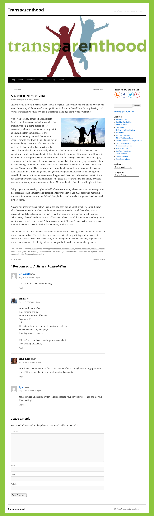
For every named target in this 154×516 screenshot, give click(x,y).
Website (14, 484)
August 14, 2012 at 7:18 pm (30, 391)
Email (13, 475)
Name (14, 465)
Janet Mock (120, 133)
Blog (13, 80)
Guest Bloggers (36, 249)
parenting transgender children (43, 251)
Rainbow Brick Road (123, 151)
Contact (61, 80)
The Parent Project (122, 156)
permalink (40, 254)
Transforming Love (123, 159)
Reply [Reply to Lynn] (21, 405)
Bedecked (16, 90)
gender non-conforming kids (63, 249)
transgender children (96, 251)
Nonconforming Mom (124, 146)
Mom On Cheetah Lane (124, 138)
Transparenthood (26, 9)
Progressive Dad (122, 148)
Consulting (50, 80)
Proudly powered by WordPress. (128, 509)
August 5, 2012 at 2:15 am (29, 302)
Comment (14, 432)
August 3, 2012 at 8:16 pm (29, 277)
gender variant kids (82, 249)
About (20, 80)
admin (36, 99)
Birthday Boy (99, 90)
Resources (30, 80)
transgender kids (17, 254)
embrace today (121, 125)
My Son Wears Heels (123, 143)
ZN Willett (24, 274)
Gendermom (120, 127)
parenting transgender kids (66, 251)
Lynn (21, 387)
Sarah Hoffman (121, 154)
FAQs (40, 80)
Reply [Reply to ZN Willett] (21, 288)
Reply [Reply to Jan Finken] (21, 376)
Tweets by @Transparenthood (124, 111)
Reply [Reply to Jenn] (21, 348)
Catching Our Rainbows (124, 122)
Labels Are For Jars (123, 135)
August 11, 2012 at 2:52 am (30, 362)
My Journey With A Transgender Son (129, 141)
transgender (82, 251)
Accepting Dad (121, 119)
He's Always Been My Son (125, 130)
